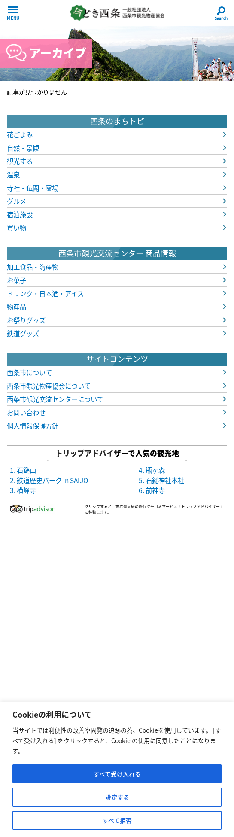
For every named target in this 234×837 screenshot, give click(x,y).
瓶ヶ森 (155, 470)
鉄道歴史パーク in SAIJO (52, 480)
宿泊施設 (20, 214)
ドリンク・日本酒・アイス (45, 293)
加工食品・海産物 (32, 267)
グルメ (16, 201)
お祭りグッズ (26, 320)
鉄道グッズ (23, 333)
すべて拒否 (117, 820)
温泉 (13, 175)
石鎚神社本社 (165, 480)
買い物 (16, 228)
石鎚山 (26, 470)
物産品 (16, 307)
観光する (20, 161)
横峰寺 (26, 490)
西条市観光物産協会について (49, 386)
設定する (117, 797)
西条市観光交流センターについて (55, 399)
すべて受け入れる (117, 774)
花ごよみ (20, 135)
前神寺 (155, 490)
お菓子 (16, 280)
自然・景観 (23, 148)
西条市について (29, 372)
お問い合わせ (26, 412)
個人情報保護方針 (32, 426)
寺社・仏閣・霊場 (32, 188)
